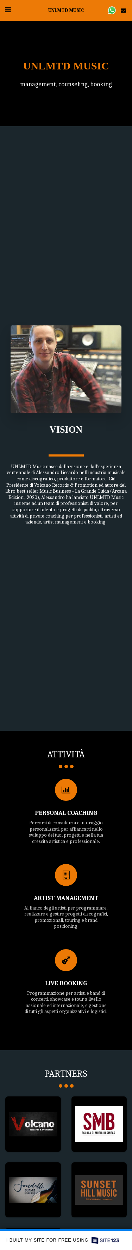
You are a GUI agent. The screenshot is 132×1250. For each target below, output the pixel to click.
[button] (8, 10)
